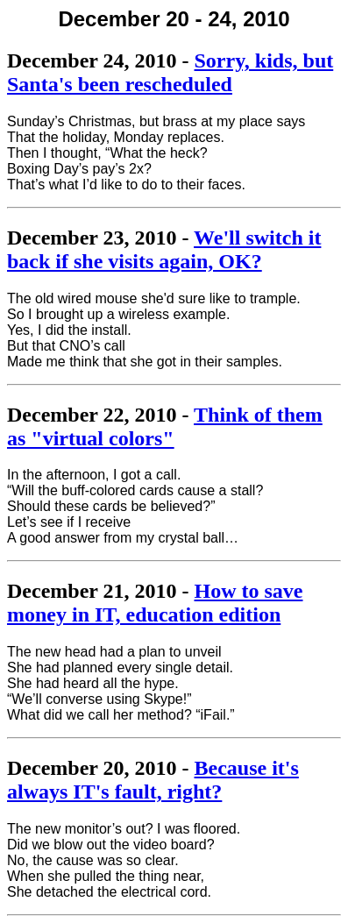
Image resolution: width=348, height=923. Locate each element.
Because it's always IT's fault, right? (153, 779)
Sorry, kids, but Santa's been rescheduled (170, 72)
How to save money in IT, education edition (154, 602)
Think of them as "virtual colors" (165, 426)
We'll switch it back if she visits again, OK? (164, 249)
